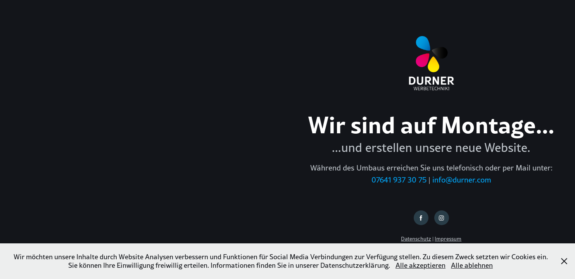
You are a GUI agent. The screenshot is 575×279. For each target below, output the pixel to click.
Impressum (448, 239)
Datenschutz (416, 239)
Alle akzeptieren (420, 265)
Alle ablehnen (472, 265)
